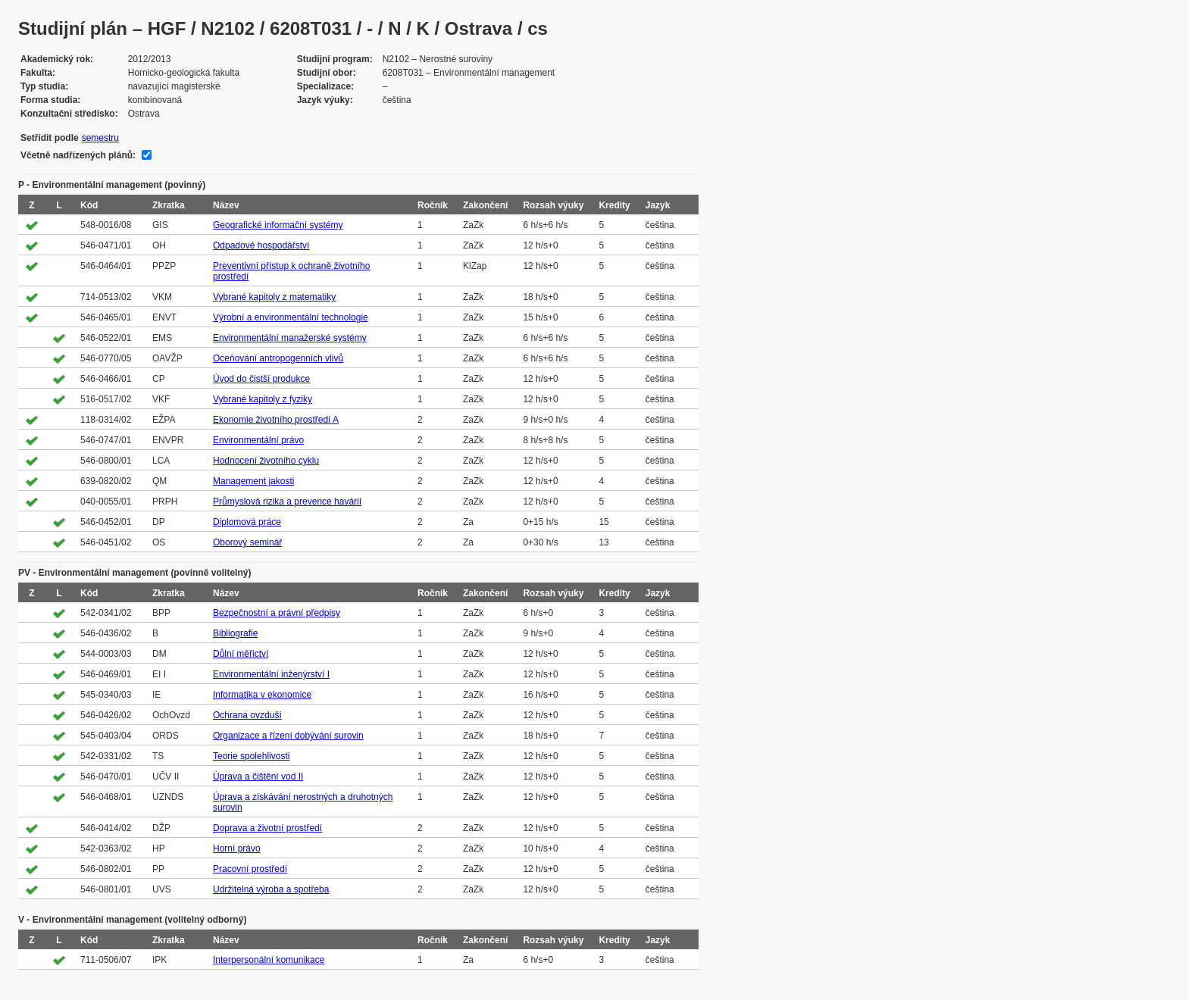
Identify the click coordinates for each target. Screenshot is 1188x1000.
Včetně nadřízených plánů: (78, 155)
